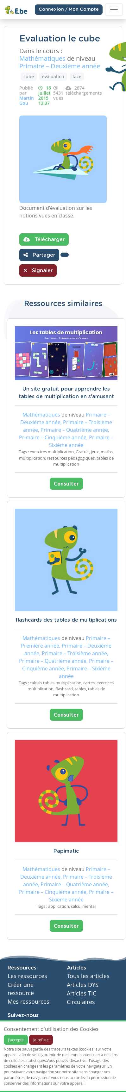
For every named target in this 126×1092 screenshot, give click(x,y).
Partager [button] (39, 255)
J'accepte (16, 1039)
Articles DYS (82, 984)
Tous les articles (88, 976)
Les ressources (27, 976)
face (76, 76)
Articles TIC (81, 993)
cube (28, 76)
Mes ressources (28, 1001)
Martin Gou (26, 100)
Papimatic (66, 851)
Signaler (38, 270)
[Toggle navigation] (114, 9)
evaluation (53, 76)
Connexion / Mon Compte (69, 9)
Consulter (66, 483)
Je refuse (41, 1039)
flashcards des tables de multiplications (66, 620)
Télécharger (44, 239)
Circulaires (81, 1002)
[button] (64, 255)
